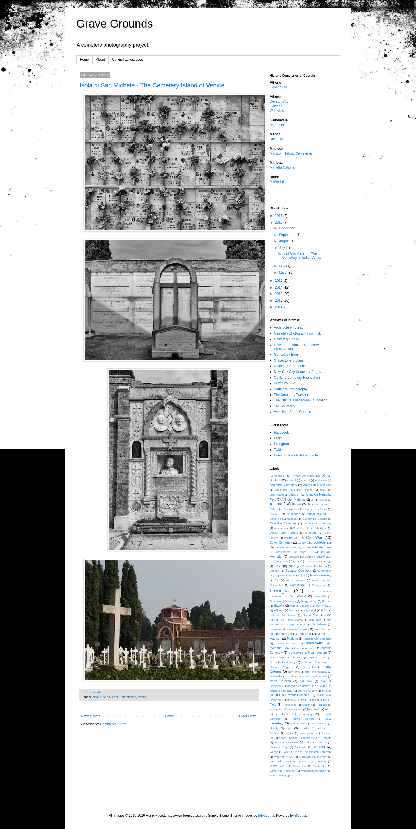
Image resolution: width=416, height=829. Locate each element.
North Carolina (280, 681)
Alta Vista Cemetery (283, 485)
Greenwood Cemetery (283, 601)
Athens (323, 499)
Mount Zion (317, 657)
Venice (142, 697)
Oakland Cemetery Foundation (297, 378)
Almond (305, 480)
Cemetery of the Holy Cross (310, 528)
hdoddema (266, 815)
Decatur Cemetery (298, 570)
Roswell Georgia (303, 718)
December (287, 228)
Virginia (319, 747)
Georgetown (319, 585)
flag (277, 580)
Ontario (291, 699)
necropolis (309, 667)
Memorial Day (279, 647)
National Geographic (289, 366)
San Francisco (298, 723)
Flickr (278, 438)
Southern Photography (291, 389)
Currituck (307, 566)
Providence (289, 704)
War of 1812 (291, 751)
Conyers (294, 556)
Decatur (274, 570)
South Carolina (288, 737)
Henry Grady (324, 605)
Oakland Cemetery (281, 690)
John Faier (314, 619)
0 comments (93, 692)
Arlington (294, 494)
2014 (279, 287)
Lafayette (275, 629)
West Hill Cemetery (282, 761)
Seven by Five (284, 383)
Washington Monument (313, 756)
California (275, 518)
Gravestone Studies (289, 360)
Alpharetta (321, 480)
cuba (292, 566)
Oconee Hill (278, 87)
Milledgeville (295, 652)
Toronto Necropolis (286, 742)
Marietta (292, 638)
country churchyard (318, 556)
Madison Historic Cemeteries (291, 153)
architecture (277, 494)
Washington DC (283, 756)
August (284, 241)
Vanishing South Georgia (292, 412)
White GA (277, 765)
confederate (322, 542)
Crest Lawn (281, 561)
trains (308, 742)
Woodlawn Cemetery (314, 770)
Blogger (300, 815)
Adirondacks (277, 475)
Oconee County (307, 690)
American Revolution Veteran (293, 489)
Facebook (281, 433)
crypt (329, 561)
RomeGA (313, 709)
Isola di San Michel (105, 697)
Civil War (314, 537)
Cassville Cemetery (283, 523)
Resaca (322, 704)
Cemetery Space (286, 339)
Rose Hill (276, 139)
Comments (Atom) (113, 724)
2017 (279, 216)
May (282, 266)
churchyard (291, 537)
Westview (277, 111)
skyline (290, 733)
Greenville (320, 596)
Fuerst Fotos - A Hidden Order (296, 455)
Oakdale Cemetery (298, 685)
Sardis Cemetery (312, 728)
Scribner (275, 733)
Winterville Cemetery (282, 770)
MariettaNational (286, 643)
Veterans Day (279, 747)
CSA (277, 566)
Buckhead (293, 513)
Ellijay (301, 575)
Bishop (274, 509)
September (287, 235)
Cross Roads (313, 561)
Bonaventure (291, 509)
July (282, 248)
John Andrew (295, 619)
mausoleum (315, 643)
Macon (321, 633)
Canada (292, 518)
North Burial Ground (314, 676)
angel (323, 489)
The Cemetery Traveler (291, 395)
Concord (303, 542)
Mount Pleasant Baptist (286, 657)
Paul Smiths (308, 699)
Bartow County (317, 504)
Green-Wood (297, 596)
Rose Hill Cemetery (297, 714)
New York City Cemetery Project (298, 372)
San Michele (127, 697)
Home (84, 60)
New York (294, 671)
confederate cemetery (288, 547)
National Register (281, 667)
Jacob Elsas (311, 615)
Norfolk (292, 676)
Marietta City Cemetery (317, 638)
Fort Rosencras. (295, 580)
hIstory (293, 610)
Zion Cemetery (279, 775)
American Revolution (317, 485)
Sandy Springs (280, 728)
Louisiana (304, 633)
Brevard (309, 509)
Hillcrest (279, 610)
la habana (319, 624)
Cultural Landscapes (127, 60)
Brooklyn (275, 513)
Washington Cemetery (318, 751)
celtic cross (281, 528)
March (284, 272)
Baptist (296, 504)
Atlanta (276, 504)
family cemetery (321, 575)
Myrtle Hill (277, 181)
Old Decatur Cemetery (294, 695)
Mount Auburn (317, 652)
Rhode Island (278, 709)
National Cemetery (314, 662)
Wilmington (299, 765)
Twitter (279, 450)
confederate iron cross (291, 551)
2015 (279, 281)
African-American (303, 475)
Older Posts (248, 716)
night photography (316, 671)
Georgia (279, 591)
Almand (291, 480)
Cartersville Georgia (314, 518)
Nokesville (276, 676)
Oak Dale (306, 681)
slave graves (307, 733)
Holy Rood (309, 610)
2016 (279, 222)
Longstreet (285, 633)
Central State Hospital (284, 532)
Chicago (311, 532)
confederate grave (319, 547)
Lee (316, 629)
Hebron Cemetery (300, 605)
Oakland (276, 106)
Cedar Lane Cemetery (318, 523)
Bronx (323, 509)
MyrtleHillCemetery (282, 662)
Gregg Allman (309, 601)
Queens (307, 704)
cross (296, 561)
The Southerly (284, 406)
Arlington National (293, 499)
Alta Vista (277, 125)
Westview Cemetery (314, 761)
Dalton (323, 566)
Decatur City (279, 101)
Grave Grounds (114, 23)
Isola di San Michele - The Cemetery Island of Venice (152, 85)
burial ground (316, 513)
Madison (275, 638)
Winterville (320, 765)
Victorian (300, 747)
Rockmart (296, 709)
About (100, 60)
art (312, 499)
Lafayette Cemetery (297, 629)
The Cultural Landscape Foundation (301, 400)
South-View (310, 737)
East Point (286, 575)
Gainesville (297, 585)
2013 (279, 294)
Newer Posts (90, 716)
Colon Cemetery (281, 542)
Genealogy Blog (286, 354)
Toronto (326, 737)
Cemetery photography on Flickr (298, 333)
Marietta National (282, 167)
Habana (327, 601)
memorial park (305, 647)
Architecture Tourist (288, 328)
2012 (279, 301)
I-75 (324, 610)
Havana (279, 605)
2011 (279, 307)
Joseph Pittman (296, 624)
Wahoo (274, 751)
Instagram (281, 444)
